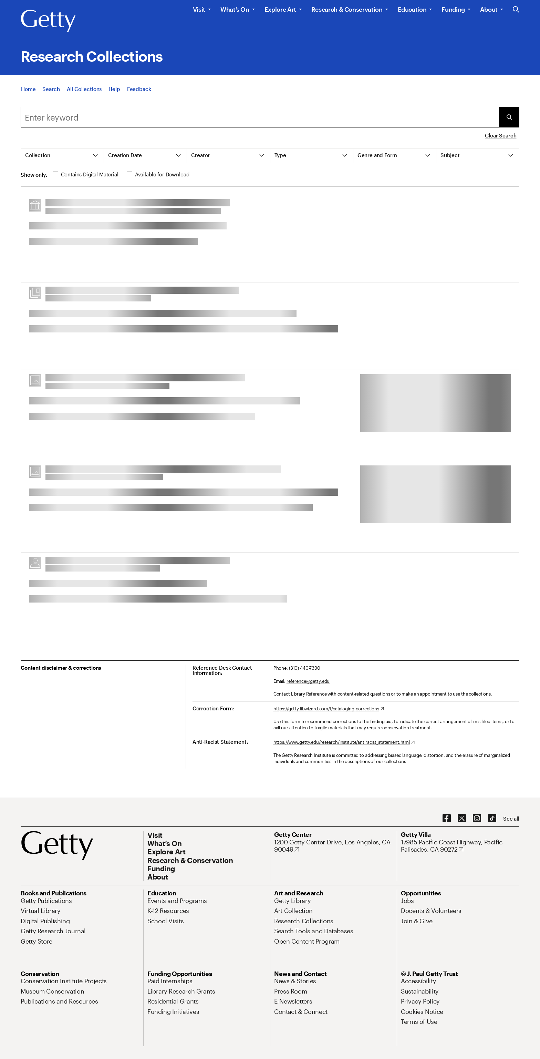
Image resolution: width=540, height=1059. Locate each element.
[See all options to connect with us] (511, 818)
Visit (199, 9)
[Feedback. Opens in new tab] (139, 89)
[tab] (62, 155)
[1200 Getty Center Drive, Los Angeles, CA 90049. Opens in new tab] (333, 846)
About (489, 9)
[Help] (114, 89)
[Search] (51, 89)
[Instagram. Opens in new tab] (477, 818)
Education (412, 9)
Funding (453, 9)
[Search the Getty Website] (516, 9)
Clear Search (500, 135)
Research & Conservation (347, 9)
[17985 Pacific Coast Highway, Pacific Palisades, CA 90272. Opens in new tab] (460, 846)
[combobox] (260, 117)
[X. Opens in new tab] (462, 818)
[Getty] (48, 21)
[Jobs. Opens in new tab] (407, 900)
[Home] (28, 89)
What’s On (234, 9)
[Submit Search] (509, 117)
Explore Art (280, 9)
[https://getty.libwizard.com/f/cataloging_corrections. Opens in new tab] (328, 709)
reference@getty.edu (308, 681)
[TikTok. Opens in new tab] (492, 818)
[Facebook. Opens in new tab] (447, 818)
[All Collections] (84, 89)
